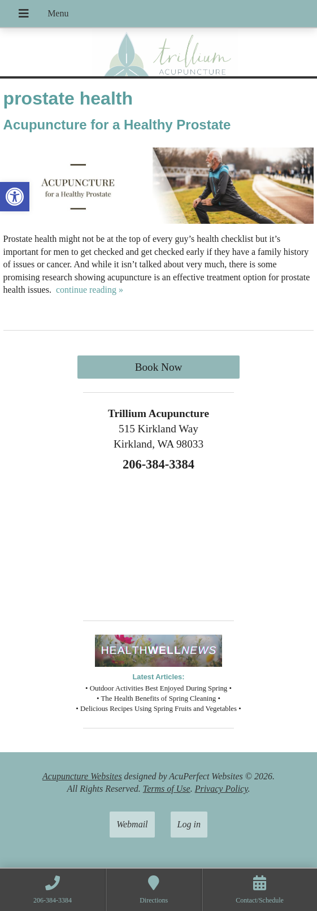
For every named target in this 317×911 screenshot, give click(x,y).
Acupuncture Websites (82, 776)
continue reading (89, 289)
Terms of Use (166, 788)
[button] (14, 196)
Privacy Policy (221, 788)
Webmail (131, 824)
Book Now (159, 367)
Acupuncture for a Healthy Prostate (117, 124)
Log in (189, 824)
